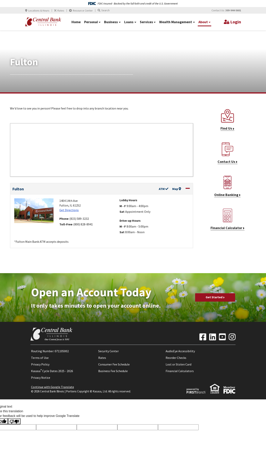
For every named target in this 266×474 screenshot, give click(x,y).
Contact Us (226, 161)
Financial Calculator (226, 228)
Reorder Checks (176, 358)
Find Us (226, 128)
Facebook (202, 337)
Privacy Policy (40, 364)
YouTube (222, 337)
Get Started (214, 297)
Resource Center (83, 10)
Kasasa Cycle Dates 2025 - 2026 (52, 371)
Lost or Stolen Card (178, 364)
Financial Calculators (180, 371)
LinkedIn (212, 337)
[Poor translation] (14, 421)
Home (76, 22)
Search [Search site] (105, 10)
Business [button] (111, 22)
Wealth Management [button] (175, 22)
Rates (60, 10)
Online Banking (226, 194)
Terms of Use (40, 358)
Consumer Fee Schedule (114, 364)
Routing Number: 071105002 (50, 351)
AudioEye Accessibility (180, 351)
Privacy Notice (40, 378)
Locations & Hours (38, 10)
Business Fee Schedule (113, 371)
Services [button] (146, 22)
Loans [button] (128, 22)
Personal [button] (91, 22)
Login (235, 21)
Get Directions (69, 210)
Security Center (108, 351)
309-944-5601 (233, 10)
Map (176, 189)
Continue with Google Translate (52, 387)
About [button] (203, 22)
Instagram (232, 337)
